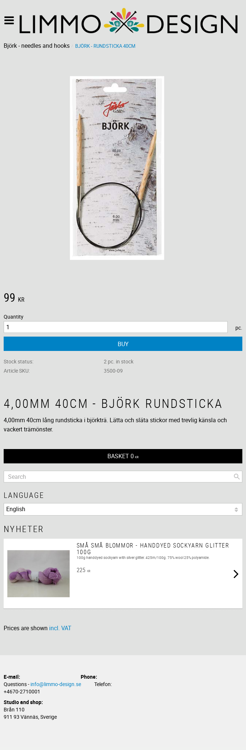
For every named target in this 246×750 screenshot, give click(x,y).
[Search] (236, 476)
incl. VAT (60, 628)
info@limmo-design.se (55, 684)
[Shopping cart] (123, 456)
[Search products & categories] (123, 476)
